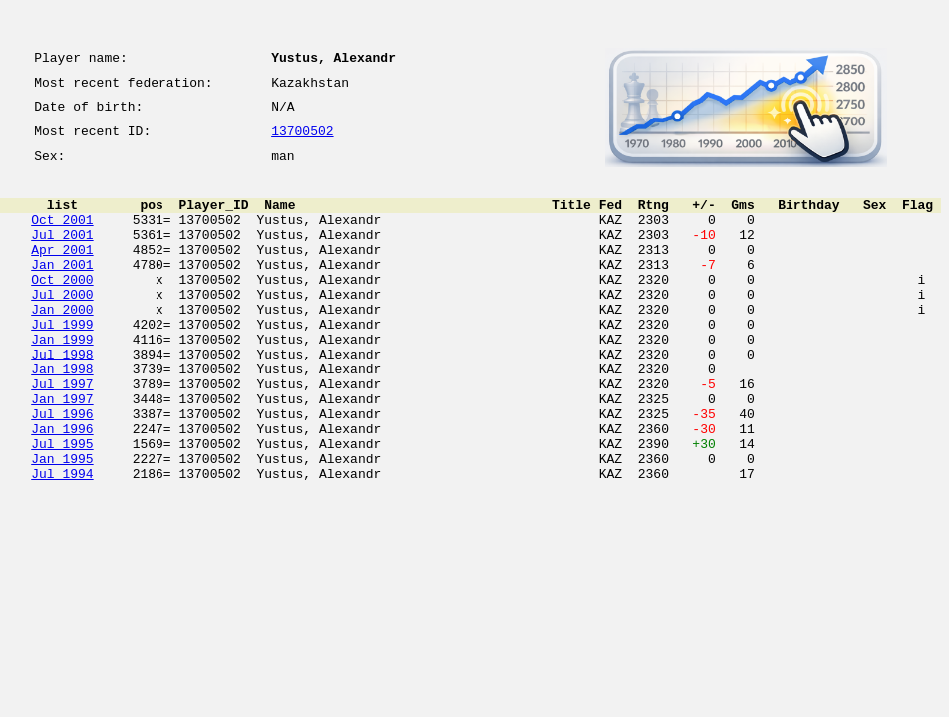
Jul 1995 (62, 506)
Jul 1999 (62, 362)
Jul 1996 (62, 470)
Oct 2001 (62, 237)
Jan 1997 (62, 452)
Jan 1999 (62, 380)
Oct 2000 (62, 309)
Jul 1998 (62, 398)
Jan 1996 (62, 488)
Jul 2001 (62, 255)
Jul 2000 (62, 327)
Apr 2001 (62, 273)
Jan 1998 (62, 416)
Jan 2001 (62, 291)
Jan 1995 (62, 524)
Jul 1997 (62, 434)
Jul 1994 (62, 542)
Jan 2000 (62, 345)
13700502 (302, 141)
